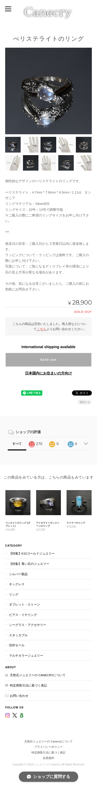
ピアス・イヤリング (23, 614)
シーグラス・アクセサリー (27, 624)
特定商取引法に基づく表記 (28, 685)
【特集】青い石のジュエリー (29, 563)
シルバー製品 (18, 574)
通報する (84, 402)
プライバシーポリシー (48, 746)
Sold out (48, 360)
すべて (17, 444)
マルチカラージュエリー (26, 655)
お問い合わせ (19, 695)
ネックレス (17, 584)
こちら (41, 329)
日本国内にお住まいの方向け (48, 373)
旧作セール (17, 645)
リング (13, 594)
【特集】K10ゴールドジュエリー (32, 553)
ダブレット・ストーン (24, 604)
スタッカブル (18, 635)
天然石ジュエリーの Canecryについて (38, 675)
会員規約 (48, 757)
